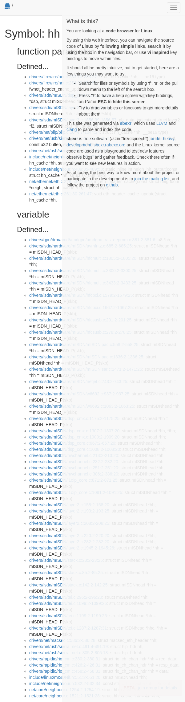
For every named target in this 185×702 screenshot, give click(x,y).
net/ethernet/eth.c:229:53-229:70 (60, 181)
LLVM (161, 123)
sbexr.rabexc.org (110, 144)
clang (71, 129)
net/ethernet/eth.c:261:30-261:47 (60, 193)
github (112, 184)
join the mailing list (151, 178)
